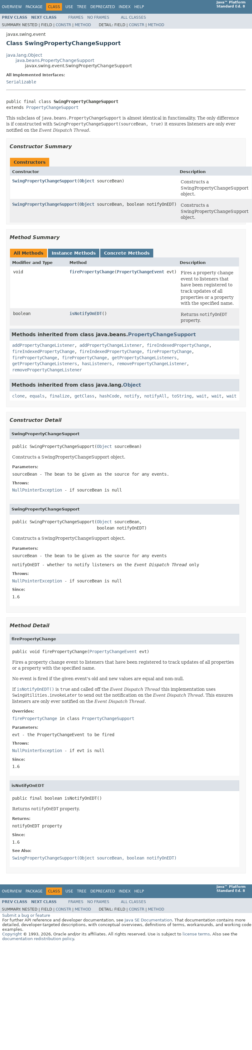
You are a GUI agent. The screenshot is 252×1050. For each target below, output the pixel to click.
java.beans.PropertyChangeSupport (55, 60)
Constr (63, 25)
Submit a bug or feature (26, 915)
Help (139, 7)
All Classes (133, 17)
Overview (12, 7)
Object (86, 180)
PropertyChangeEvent (140, 271)
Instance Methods (74, 253)
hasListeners (97, 363)
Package (34, 7)
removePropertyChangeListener (152, 363)
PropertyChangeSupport (52, 107)
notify (131, 395)
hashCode (109, 395)
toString (182, 395)
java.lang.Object (24, 55)
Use (69, 7)
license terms (196, 934)
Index (125, 7)
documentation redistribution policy (38, 938)
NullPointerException (37, 489)
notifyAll (155, 395)
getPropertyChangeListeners (144, 357)
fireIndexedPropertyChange (178, 345)
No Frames (98, 17)
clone (18, 395)
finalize (59, 395)
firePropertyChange (91, 271)
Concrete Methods (127, 253)
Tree (82, 7)
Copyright (12, 934)
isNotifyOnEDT (85, 313)
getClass (84, 395)
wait (202, 395)
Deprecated (102, 7)
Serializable (21, 81)
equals (37, 395)
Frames (75, 17)
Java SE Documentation (148, 920)
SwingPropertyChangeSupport (44, 180)
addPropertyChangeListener (43, 345)
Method (83, 25)
